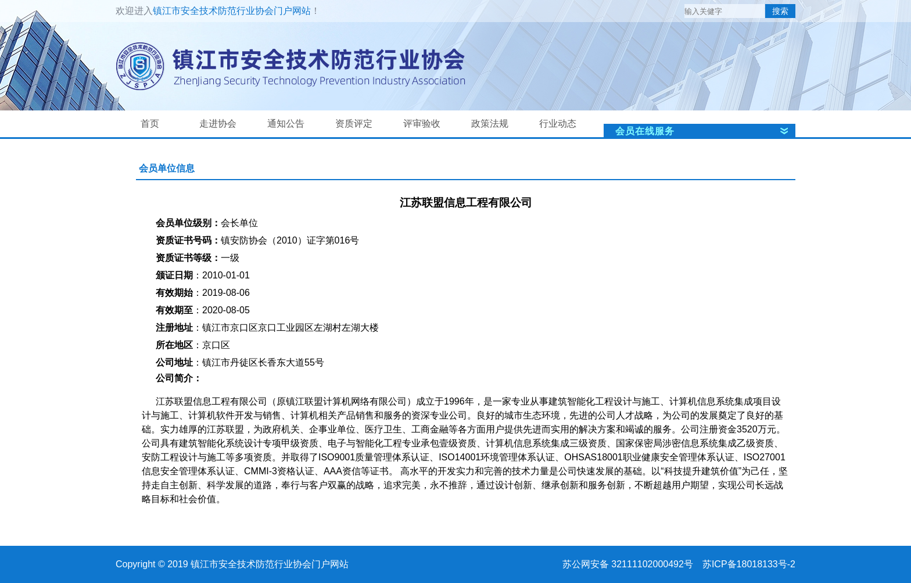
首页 (150, 123)
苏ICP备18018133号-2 (748, 564)
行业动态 (557, 123)
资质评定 (353, 123)
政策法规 (489, 123)
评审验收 (421, 123)
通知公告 (285, 123)
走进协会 (217, 123)
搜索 (780, 11)
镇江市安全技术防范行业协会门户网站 (232, 11)
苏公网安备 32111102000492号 (627, 564)
